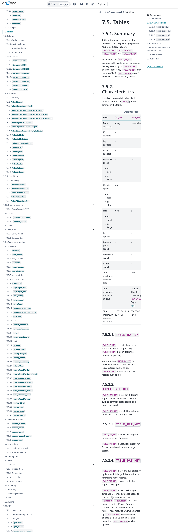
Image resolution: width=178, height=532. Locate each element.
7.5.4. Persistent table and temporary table (158, 49)
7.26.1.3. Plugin (12, 527)
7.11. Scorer (8, 222)
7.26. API (7, 515)
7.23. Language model (13, 503)
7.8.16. (14, 169)
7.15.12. (14, 305)
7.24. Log (7, 507)
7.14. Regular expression (14, 251)
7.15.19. (16, 334)
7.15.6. (14, 280)
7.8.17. (14, 173)
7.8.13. (14, 156)
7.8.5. (24, 119)
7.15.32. (18, 387)
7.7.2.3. (17, 69)
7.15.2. (14, 263)
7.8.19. (14, 181)
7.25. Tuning (8, 511)
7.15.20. (17, 338)
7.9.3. (17, 197)
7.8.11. (16, 148)
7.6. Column (8, 36)
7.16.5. (14, 449)
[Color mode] (75, 4)
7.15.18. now (10, 329)
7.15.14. (14, 313)
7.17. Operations (10, 453)
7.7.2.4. (17, 73)
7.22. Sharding (9, 498)
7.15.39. (14, 416)
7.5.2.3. (159, 35)
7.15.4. (13, 272)
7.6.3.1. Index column (14, 52)
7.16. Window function (13, 428)
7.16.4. (18, 445)
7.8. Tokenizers (9, 93)
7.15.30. (17, 379)
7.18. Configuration (11, 465)
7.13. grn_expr (9, 239)
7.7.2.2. (16, 64)
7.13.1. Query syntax (14, 243)
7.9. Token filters (10, 185)
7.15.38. (15, 412)
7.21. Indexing (9, 494)
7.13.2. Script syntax (14, 247)
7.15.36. (18, 404)
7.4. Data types (9, 27)
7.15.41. (15, 424)
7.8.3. (19, 106)
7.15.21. (12, 342)
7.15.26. (15, 362)
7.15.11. (16, 301)
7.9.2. (15, 193)
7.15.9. (13, 292)
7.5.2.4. (159, 39)
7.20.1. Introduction (14, 478)
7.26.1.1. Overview (13, 519)
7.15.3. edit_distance (14, 268)
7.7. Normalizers (10, 56)
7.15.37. (18, 408)
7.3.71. (15, 19)
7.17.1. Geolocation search (16, 457)
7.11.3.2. (16, 230)
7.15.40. (15, 420)
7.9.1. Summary (12, 189)
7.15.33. (19, 391)
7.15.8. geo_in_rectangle (16, 288)
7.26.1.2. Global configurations (18, 523)
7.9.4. (17, 202)
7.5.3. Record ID (154, 43)
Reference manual (62, 12)
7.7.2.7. (17, 85)
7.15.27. (15, 367)
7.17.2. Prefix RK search (15, 461)
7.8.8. (21, 136)
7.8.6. (24, 126)
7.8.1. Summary (12, 97)
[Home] (49, 12)
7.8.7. (19, 131)
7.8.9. (23, 140)
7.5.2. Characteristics (156, 23)
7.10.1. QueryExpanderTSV (17, 218)
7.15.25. (15, 358)
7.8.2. (13, 102)
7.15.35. (19, 400)
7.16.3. (14, 441)
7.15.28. (17, 371)
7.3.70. (13, 15)
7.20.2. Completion (13, 482)
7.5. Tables (8, 32)
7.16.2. (14, 437)
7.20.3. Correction (13, 486)
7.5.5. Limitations (154, 54)
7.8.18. (14, 177)
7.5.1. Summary (154, 18)
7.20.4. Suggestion (13, 490)
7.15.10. (16, 296)
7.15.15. (18, 317)
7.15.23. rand (11, 350)
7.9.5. (15, 206)
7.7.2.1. (16, 60)
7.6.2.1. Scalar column (14, 40)
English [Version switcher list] (101, 4)
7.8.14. (14, 160)
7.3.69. (14, 11)
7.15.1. (12, 259)
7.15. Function (9, 255)
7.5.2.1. (159, 27)
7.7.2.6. (17, 81)
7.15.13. (14, 309)
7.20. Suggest (9, 474)
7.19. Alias (7, 470)
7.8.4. (21, 112)
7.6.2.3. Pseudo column (15, 48)
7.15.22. (17, 346)
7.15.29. (14, 375)
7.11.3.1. (18, 226)
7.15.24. (13, 354)
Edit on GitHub (155, 66)
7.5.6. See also (153, 59)
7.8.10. (14, 144)
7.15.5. (14, 276)
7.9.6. (17, 210)
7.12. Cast (7, 235)
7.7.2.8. (16, 89)
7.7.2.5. (17, 77)
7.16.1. (15, 433)
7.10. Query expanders (13, 214)
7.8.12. (19, 152)
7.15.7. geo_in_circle (14, 284)
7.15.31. (21, 383)
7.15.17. (13, 325)
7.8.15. (14, 164)
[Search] (59, 4)
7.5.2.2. (159, 31)
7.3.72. (13, 23)
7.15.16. (21, 321)
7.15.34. (18, 395)
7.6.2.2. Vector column (15, 44)
